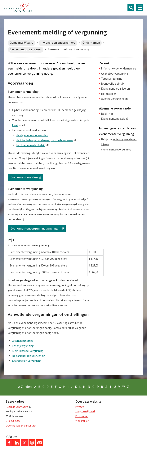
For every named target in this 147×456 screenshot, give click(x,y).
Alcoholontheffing (22, 340)
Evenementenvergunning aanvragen (35, 228)
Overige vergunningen (114, 99)
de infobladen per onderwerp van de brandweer (44, 140)
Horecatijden (109, 94)
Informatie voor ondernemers (118, 68)
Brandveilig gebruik (112, 83)
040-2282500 (13, 420)
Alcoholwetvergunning (114, 73)
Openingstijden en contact (21, 425)
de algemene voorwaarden (32, 135)
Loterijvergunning (23, 346)
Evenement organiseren (26, 49)
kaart (15, 125)
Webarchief (82, 420)
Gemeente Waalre (21, 43)
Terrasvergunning (111, 78)
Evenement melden (24, 177)
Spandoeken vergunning (26, 361)
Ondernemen (91, 43)
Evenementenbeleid (113, 118)
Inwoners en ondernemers (58, 43)
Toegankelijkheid (85, 411)
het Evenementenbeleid (30, 145)
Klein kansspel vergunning (27, 351)
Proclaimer (81, 416)
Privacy (79, 407)
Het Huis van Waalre (17, 407)
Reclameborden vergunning (28, 356)
